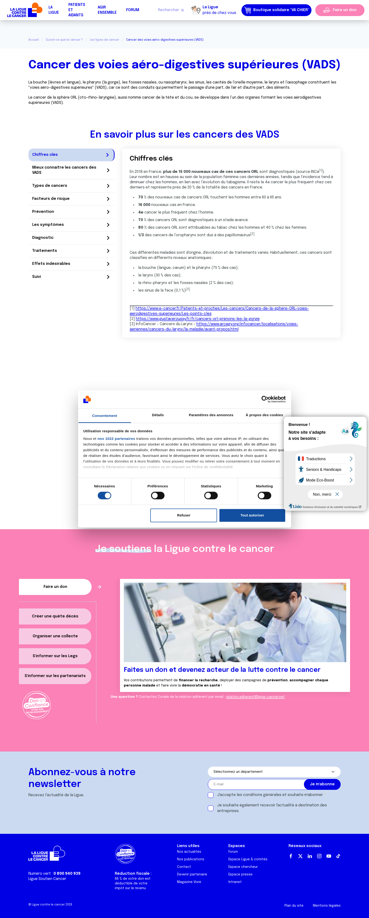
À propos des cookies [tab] (264, 415)
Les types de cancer (104, 40)
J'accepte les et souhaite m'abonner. (270, 795)
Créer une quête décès (55, 616)
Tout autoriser (252, 515)
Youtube (328, 856)
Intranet (235, 882)
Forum (132, 10)
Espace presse (240, 874)
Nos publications (190, 859)
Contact (184, 867)
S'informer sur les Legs (55, 656)
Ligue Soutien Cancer (47, 879)
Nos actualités (189, 851)
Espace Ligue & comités (247, 859)
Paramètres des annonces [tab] (211, 415)
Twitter (300, 856)
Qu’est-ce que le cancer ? (64, 40)
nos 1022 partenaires (116, 439)
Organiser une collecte (55, 636)
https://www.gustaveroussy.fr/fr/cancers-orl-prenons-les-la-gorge (198, 319)
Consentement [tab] (104, 416)
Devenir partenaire (192, 874)
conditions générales (262, 795)
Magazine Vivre (189, 882)
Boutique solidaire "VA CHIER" (276, 10)
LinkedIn (309, 856)
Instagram (319, 856)
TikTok (338, 856)
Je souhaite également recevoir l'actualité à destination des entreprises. (272, 808)
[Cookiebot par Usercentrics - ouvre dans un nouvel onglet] (265, 399)
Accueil (33, 40)
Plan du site (294, 905)
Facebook (291, 856)
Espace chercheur (243, 867)
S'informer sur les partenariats (55, 676)
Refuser (183, 515)
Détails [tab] (158, 415)
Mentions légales (327, 905)
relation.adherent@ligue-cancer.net (255, 697)
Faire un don (344, 10)
